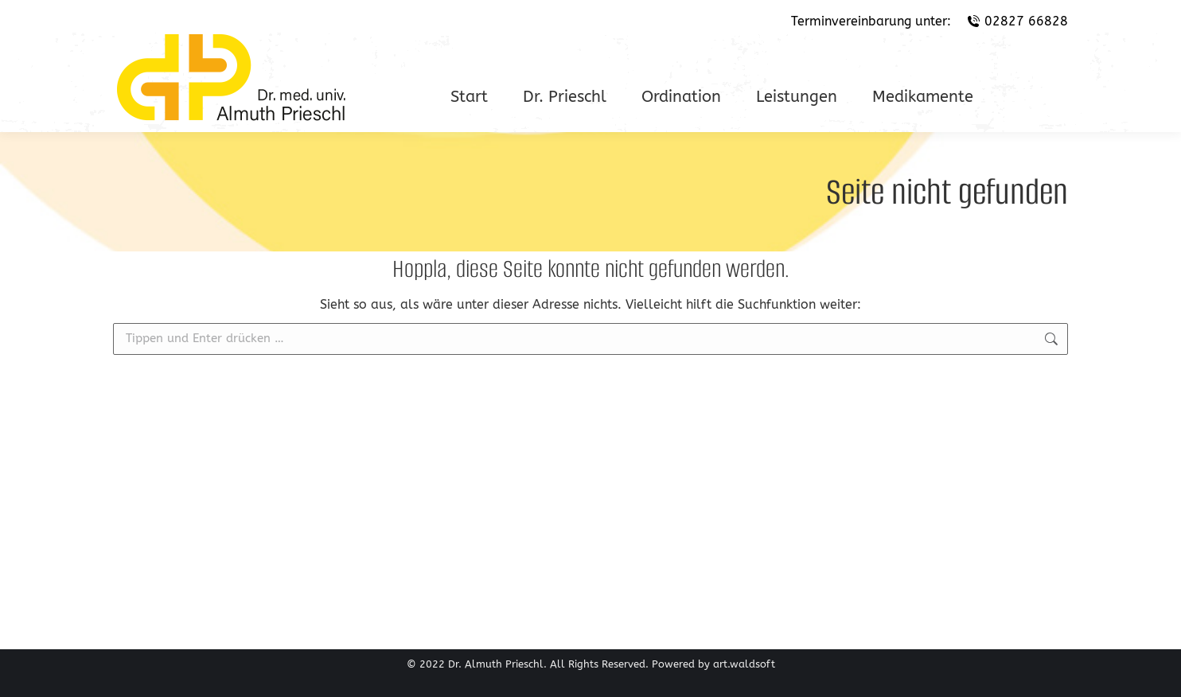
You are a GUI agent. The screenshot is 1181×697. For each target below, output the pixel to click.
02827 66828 (1017, 21)
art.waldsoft (744, 664)
